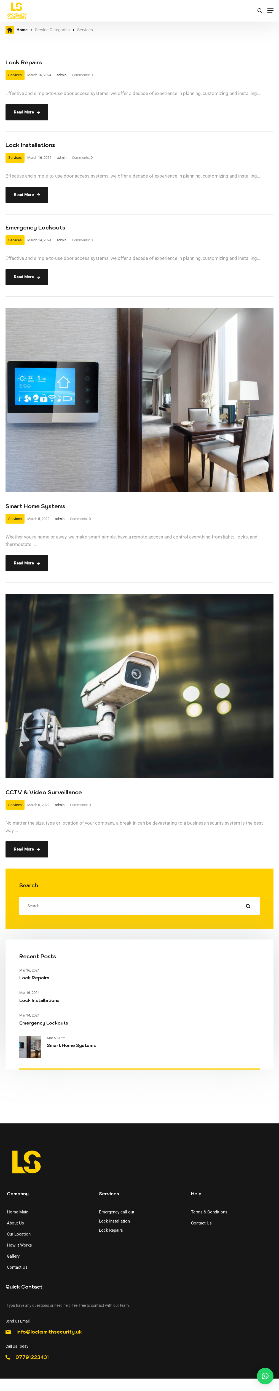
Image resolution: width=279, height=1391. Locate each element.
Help (196, 1193)
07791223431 (32, 1357)
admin (61, 75)
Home (22, 29)
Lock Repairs (24, 62)
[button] (265, 1376)
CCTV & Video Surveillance (44, 792)
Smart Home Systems (35, 506)
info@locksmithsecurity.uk (49, 1332)
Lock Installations (30, 145)
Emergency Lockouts (35, 227)
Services (15, 75)
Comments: (82, 75)
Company (18, 1193)
